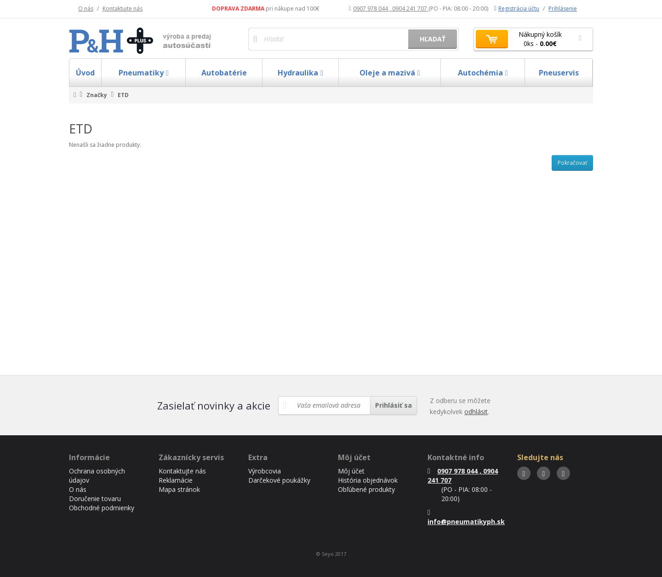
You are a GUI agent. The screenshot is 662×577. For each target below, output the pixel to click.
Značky (96, 95)
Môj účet (351, 471)
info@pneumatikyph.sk (466, 517)
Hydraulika (300, 73)
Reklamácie (176, 480)
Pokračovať (572, 163)
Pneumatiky (144, 73)
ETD (123, 95)
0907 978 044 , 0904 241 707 (388, 8)
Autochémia (483, 73)
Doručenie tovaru (95, 498)
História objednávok (368, 480)
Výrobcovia (264, 471)
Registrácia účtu (516, 8)
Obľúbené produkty (366, 489)
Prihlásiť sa (393, 405)
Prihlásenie (562, 8)
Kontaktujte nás (123, 8)
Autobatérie (224, 73)
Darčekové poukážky (279, 480)
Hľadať (432, 39)
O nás (85, 8)
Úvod (85, 73)
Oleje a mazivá (390, 73)
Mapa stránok (179, 489)
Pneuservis (559, 73)
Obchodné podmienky (101, 507)
